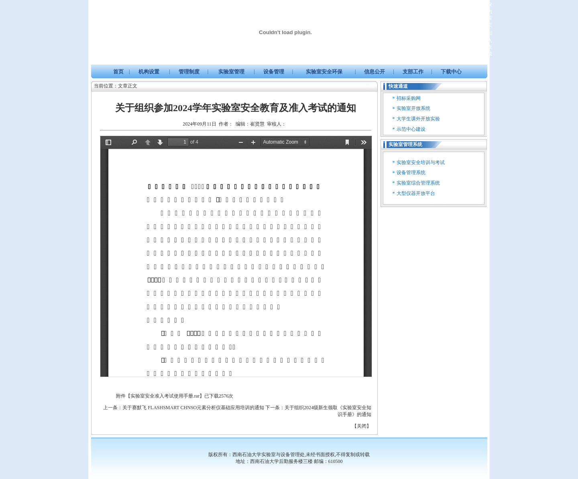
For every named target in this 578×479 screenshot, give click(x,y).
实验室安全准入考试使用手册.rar (164, 396)
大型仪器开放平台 (416, 193)
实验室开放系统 (413, 108)
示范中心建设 (411, 129)
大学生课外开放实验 (418, 119)
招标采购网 (409, 98)
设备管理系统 (411, 172)
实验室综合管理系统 (418, 183)
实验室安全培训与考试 (421, 162)
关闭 (361, 426)
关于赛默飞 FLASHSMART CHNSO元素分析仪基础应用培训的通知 (193, 407)
